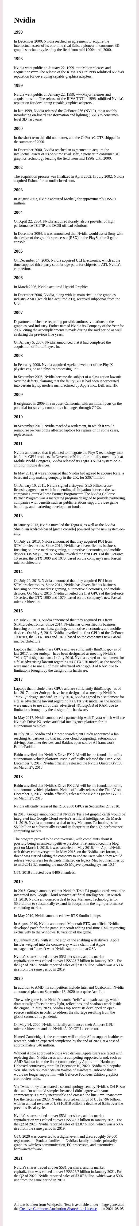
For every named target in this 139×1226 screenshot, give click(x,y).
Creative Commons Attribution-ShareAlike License (58, 1209)
